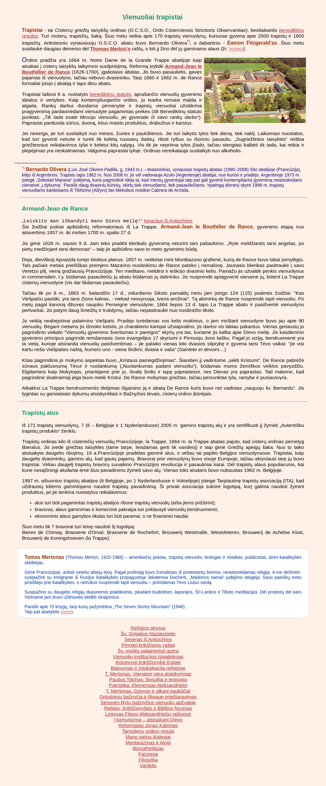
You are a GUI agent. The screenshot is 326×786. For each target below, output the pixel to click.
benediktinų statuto (110, 94)
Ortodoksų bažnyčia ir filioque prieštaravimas (148, 697)
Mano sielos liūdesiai (147, 737)
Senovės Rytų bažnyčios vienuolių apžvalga (148, 702)
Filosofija (148, 760)
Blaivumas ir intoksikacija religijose (148, 668)
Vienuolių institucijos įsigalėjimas (148, 657)
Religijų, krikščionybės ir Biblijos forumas (148, 708)
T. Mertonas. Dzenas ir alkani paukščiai (148, 691)
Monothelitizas (148, 748)
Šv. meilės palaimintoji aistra (148, 651)
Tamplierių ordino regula (148, 731)
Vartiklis (148, 765)
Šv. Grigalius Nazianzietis (148, 634)
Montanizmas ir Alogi (147, 743)
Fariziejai (148, 754)
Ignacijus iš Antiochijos (168, 221)
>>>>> (236, 48)
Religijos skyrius (148, 628)
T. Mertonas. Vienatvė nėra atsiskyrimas (148, 674)
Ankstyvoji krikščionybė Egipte (148, 662)
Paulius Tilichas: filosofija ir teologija (148, 679)
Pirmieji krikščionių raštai (148, 645)
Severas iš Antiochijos (148, 639)
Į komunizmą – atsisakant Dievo (148, 720)
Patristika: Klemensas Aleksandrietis (148, 685)
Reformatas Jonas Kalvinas (148, 725)
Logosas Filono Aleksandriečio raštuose (148, 714)
